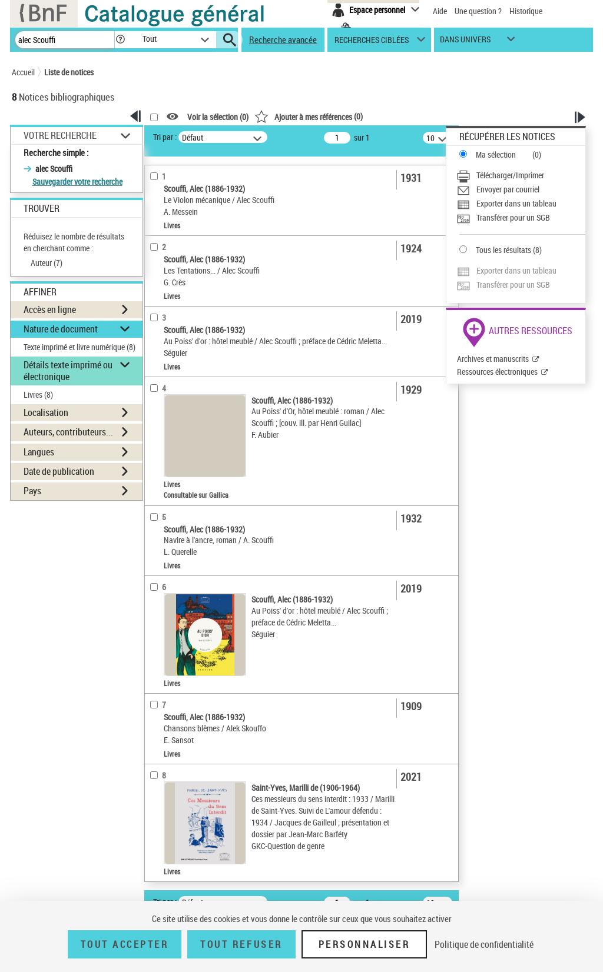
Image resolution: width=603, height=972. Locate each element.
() (308, 116)
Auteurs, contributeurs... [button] (68, 431)
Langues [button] (39, 451)
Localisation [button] (46, 412)
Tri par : (165, 136)
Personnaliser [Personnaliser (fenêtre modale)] (364, 944)
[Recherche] (64, 39)
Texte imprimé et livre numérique (79, 346)
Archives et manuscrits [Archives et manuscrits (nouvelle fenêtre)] (493, 358)
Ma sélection (496, 154)
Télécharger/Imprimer (510, 175)
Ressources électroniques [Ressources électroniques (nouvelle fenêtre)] (497, 371)
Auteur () (46, 262)
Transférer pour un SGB (513, 217)
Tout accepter (125, 944)
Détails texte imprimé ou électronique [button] (68, 370)
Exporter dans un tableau (516, 203)
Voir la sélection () (218, 116)
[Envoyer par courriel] (520, 189)
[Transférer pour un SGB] (520, 218)
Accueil (23, 72)
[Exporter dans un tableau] (520, 203)
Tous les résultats (503, 249)
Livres (38, 394)
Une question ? (478, 10)
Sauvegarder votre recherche (77, 181)
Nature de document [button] (61, 328)
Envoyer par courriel (507, 189)
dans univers (465, 42)
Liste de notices (69, 72)
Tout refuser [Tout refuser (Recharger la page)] (241, 944)
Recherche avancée (283, 39)
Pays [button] (32, 490)
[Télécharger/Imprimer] (520, 175)
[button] (120, 39)
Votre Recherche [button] (60, 135)
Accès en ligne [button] (50, 309)
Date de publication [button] (59, 471)
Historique (525, 10)
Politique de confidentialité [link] (484, 944)
